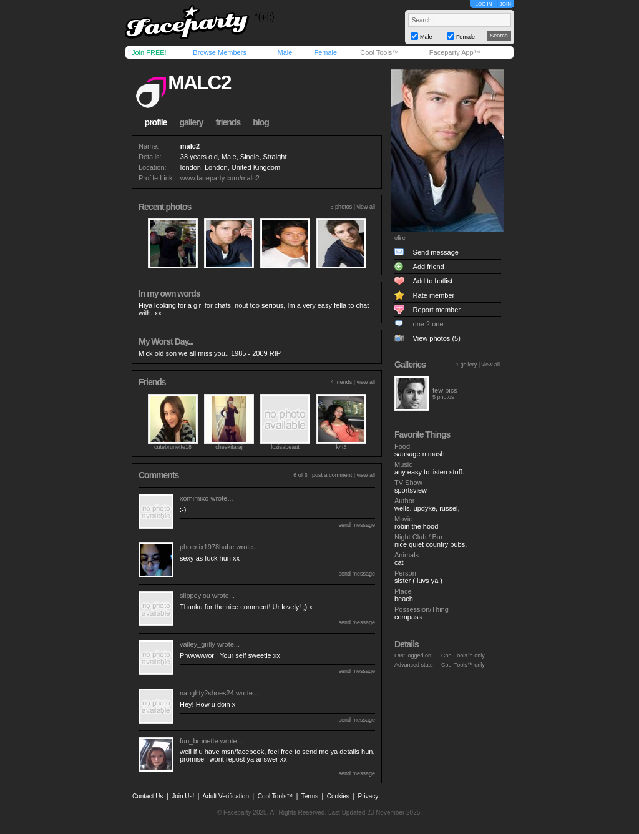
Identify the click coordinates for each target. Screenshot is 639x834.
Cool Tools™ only (463, 655)
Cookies (338, 796)
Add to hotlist (433, 281)
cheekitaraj (229, 447)
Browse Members (219, 52)
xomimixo (194, 498)
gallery (191, 122)
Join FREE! (149, 52)
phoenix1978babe (207, 547)
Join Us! (183, 796)
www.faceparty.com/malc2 (220, 178)
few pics (444, 390)
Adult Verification (225, 796)
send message (356, 525)
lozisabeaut (285, 447)
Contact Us (147, 796)
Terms (309, 796)
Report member (437, 309)
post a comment (332, 475)
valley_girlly (197, 644)
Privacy (368, 796)
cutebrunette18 (173, 447)
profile (156, 122)
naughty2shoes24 (207, 693)
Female (325, 52)
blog (261, 122)
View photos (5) (437, 338)
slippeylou (195, 595)
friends (228, 122)
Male (284, 52)
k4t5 (341, 447)
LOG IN (483, 4)
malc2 (199, 82)
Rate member (434, 295)
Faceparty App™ (454, 52)
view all (365, 207)
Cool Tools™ (379, 52)
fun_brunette (199, 741)
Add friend (428, 266)
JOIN (505, 4)
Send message (436, 252)
